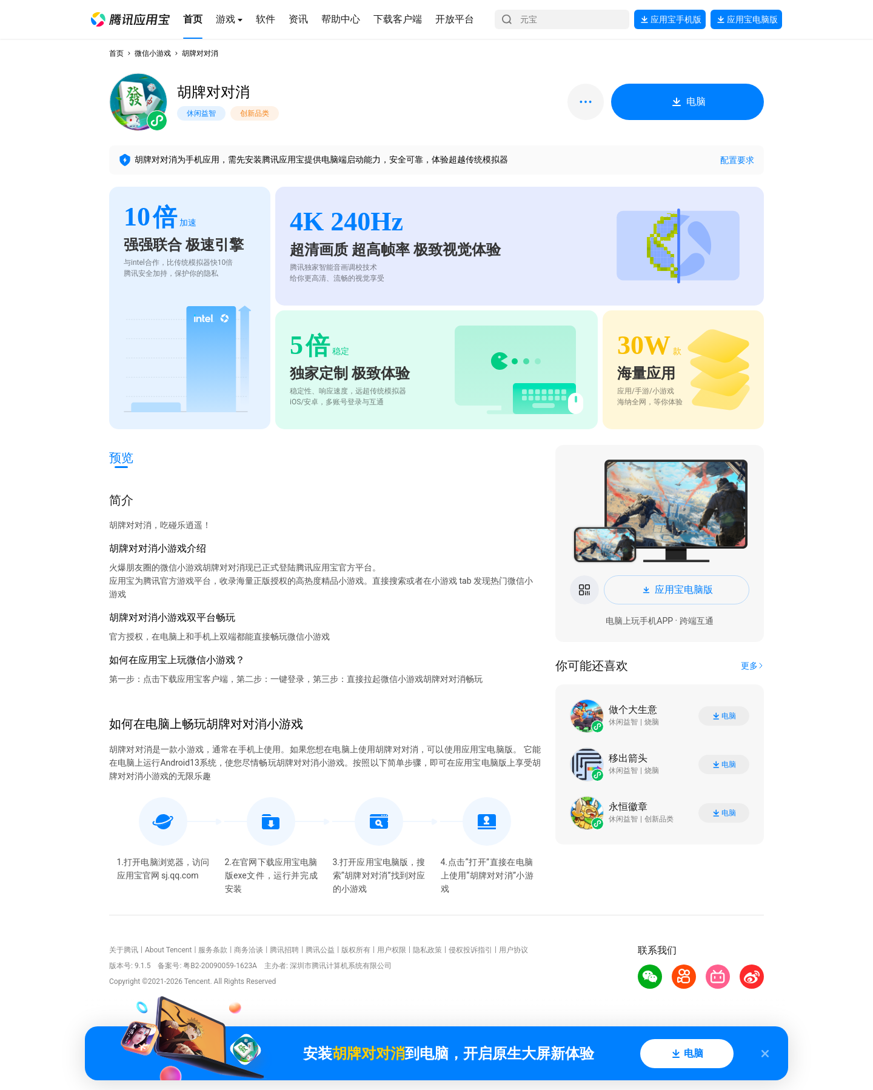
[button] (130, 19)
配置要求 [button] (737, 160)
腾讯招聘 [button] (284, 950)
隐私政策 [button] (427, 950)
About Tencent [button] (168, 950)
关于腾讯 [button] (123, 950)
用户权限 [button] (391, 950)
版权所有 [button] (355, 950)
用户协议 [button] (513, 950)
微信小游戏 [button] (153, 53)
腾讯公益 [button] (320, 950)
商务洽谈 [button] (248, 950)
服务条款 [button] (212, 950)
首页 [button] (116, 53)
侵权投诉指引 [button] (470, 950)
